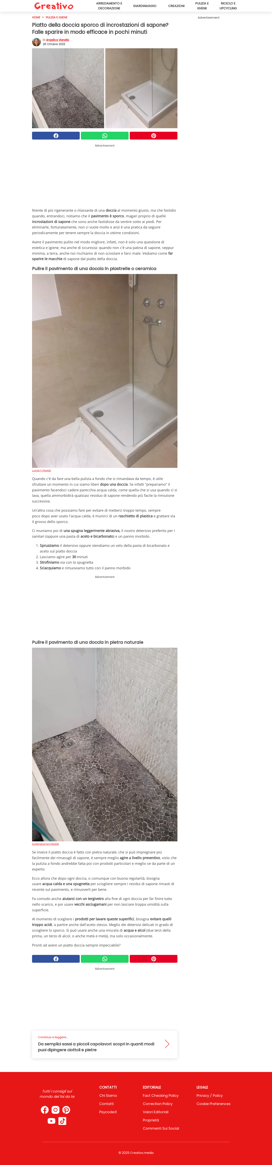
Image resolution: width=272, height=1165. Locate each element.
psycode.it (108, 1111)
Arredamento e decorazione (109, 6)
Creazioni (176, 6)
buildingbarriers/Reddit (45, 844)
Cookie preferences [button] (214, 1103)
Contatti (106, 1103)
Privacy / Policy (210, 1095)
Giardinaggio (144, 6)
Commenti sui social (161, 1128)
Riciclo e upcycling (228, 6)
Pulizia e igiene (202, 6)
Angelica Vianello (57, 40)
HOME (36, 17)
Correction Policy (158, 1103)
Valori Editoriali (155, 1111)
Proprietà (151, 1120)
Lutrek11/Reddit (41, 470)
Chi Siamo (108, 1095)
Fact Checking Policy (161, 1095)
